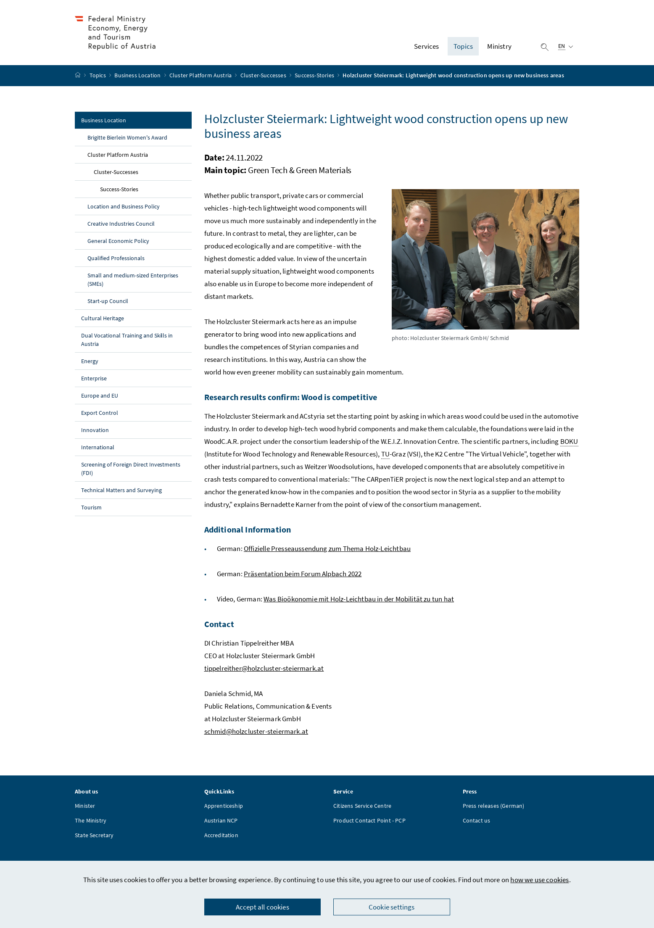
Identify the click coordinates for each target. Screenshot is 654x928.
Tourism (91, 509)
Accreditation (221, 837)
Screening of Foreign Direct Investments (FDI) (130, 471)
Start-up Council (107, 303)
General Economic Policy (118, 243)
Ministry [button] (499, 47)
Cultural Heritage (102, 320)
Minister (85, 808)
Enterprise (94, 380)
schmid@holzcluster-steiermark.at (256, 733)
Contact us (476, 822)
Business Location (138, 78)
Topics (98, 78)
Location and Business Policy (123, 208)
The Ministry (90, 822)
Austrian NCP (221, 822)
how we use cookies (539, 879)
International (97, 449)
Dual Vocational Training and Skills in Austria (127, 342)
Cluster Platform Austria (201, 78)
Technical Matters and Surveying (121, 492)
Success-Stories (315, 78)
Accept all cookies (262, 907)
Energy (89, 363)
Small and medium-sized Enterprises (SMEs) (132, 282)
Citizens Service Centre (362, 808)
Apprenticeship (223, 808)
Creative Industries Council (121, 225)
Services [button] (426, 47)
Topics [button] (463, 47)
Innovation (95, 432)
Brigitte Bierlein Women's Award (127, 139)
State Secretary (94, 837)
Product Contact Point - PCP (369, 822)
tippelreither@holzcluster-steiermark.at (264, 670)
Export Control (99, 415)
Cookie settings (392, 907)
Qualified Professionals (116, 260)
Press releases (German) (494, 808)
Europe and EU (99, 397)
